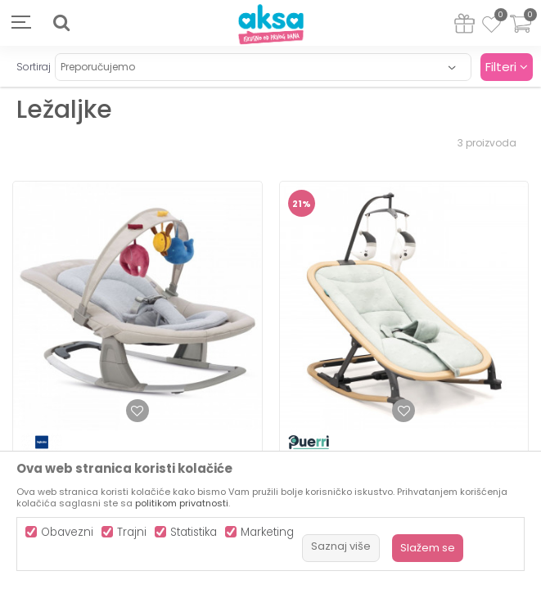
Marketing (267, 532)
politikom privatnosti (181, 503)
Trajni (132, 532)
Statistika (193, 532)
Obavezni (67, 532)
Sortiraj (33, 67)
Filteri (506, 66)
